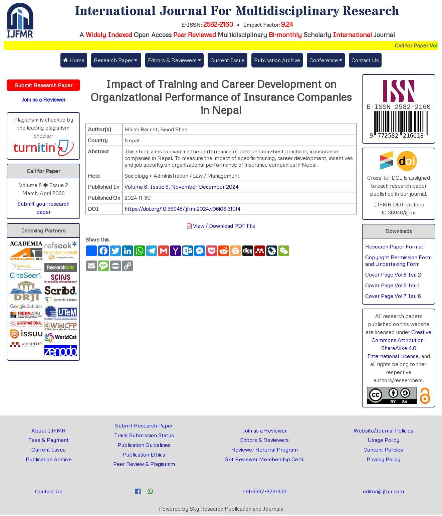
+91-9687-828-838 (264, 492)
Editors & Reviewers (264, 441)
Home (73, 60)
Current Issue (227, 60)
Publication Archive (277, 60)
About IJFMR (48, 431)
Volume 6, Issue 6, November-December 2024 (181, 186)
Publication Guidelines (144, 446)
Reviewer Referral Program (264, 451)
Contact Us (365, 60)
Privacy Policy (383, 460)
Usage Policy (383, 441)
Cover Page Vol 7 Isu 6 (393, 297)
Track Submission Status (144, 436)
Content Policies (383, 451)
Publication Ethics (144, 456)
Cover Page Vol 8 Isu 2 (393, 276)
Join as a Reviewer (264, 431)
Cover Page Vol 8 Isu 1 (392, 286)
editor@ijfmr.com (383, 492)
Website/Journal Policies (383, 431)
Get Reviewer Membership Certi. (264, 460)
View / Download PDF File (221, 225)
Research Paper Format (394, 247)
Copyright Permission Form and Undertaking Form (398, 262)
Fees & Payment (48, 441)
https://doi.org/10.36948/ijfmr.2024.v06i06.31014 (182, 208)
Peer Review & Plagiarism (144, 465)
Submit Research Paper (144, 426)
